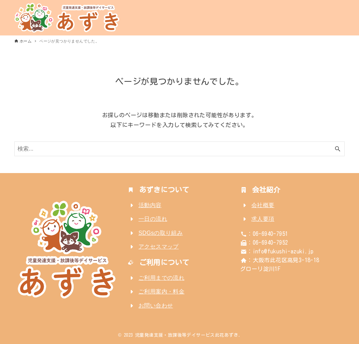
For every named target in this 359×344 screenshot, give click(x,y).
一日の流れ (152, 219)
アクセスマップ (158, 247)
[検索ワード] (179, 148)
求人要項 (263, 219)
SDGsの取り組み (160, 233)
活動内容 (150, 205)
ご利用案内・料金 (161, 292)
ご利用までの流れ (161, 278)
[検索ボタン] (338, 148)
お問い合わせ (155, 306)
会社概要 (263, 205)
